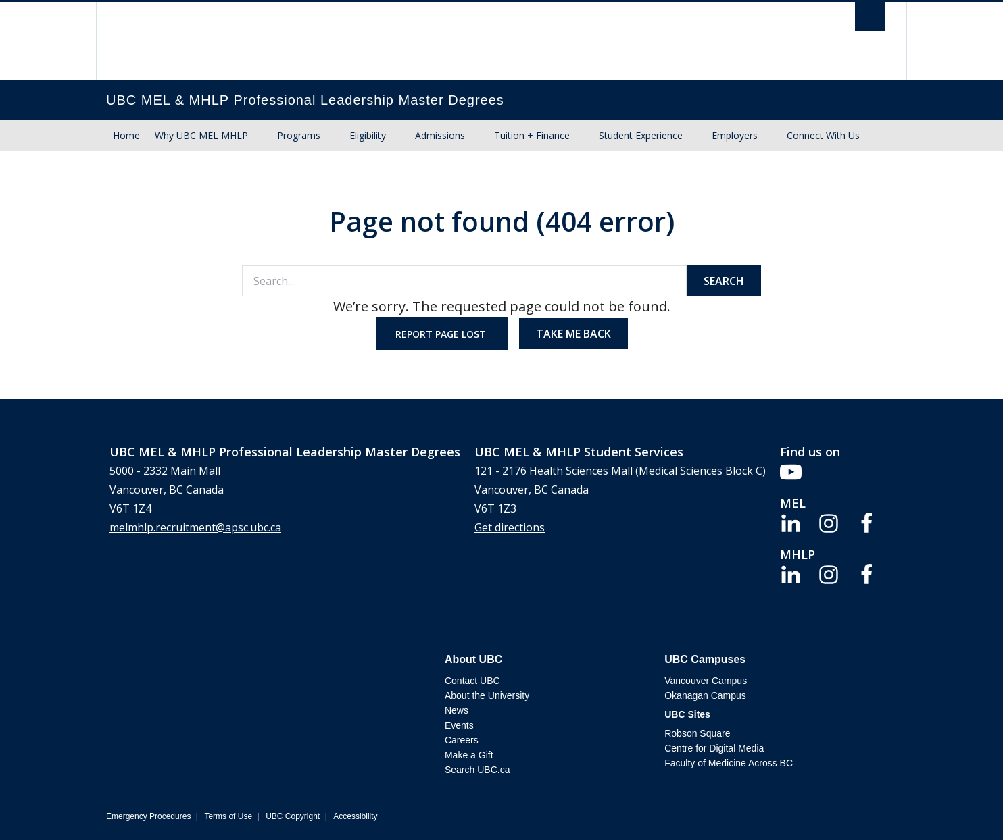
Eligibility (367, 135)
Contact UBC (472, 680)
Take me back (573, 333)
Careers (462, 740)
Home (126, 135)
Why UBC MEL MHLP (201, 135)
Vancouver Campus (705, 680)
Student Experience (641, 135)
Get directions (509, 527)
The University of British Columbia (135, 41)
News (456, 710)
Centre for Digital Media (714, 748)
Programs (298, 135)
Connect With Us (823, 135)
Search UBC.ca (477, 769)
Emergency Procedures (148, 816)
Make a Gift (469, 755)
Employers (735, 135)
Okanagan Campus (705, 695)
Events (459, 725)
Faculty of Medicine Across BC (728, 763)
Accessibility (355, 816)
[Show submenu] (261, 135)
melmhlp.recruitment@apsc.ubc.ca (195, 527)
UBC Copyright (293, 816)
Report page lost (442, 333)
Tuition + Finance (532, 135)
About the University (487, 695)
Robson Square (697, 733)
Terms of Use (228, 816)
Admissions (440, 135)
